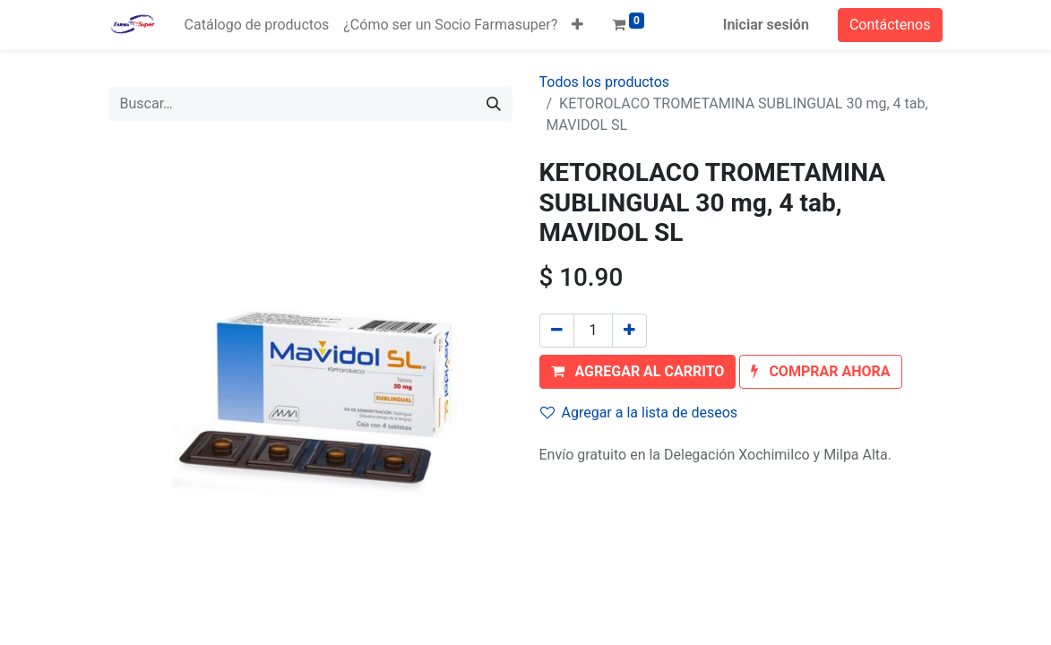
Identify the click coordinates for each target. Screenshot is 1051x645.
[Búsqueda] (494, 104)
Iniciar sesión (766, 24)
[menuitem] (257, 25)
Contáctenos (890, 24)
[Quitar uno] (556, 331)
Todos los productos (604, 81)
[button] (577, 25)
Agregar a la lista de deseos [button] (639, 412)
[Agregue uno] (629, 331)
